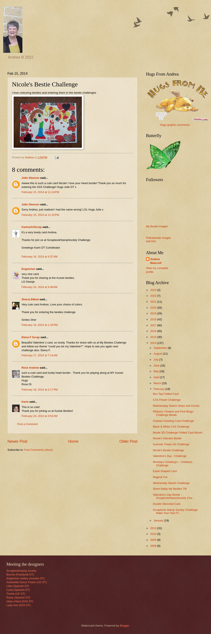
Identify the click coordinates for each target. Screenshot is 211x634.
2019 (153, 313)
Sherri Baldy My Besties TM (170, 488)
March (157, 383)
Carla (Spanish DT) (18, 589)
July (156, 359)
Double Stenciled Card (166, 503)
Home (73, 441)
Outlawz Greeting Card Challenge (173, 420)
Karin (25, 401)
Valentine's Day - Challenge (169, 456)
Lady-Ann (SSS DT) (18, 605)
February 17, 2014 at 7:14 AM (40, 355)
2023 (153, 290)
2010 (153, 533)
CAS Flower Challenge (167, 399)
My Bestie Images (157, 226)
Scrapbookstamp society (21, 570)
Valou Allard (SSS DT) (19, 601)
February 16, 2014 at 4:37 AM (40, 256)
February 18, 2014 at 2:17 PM (40, 389)
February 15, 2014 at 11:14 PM (40, 192)
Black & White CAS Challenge (171, 426)
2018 (153, 319)
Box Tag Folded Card (166, 393)
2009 (153, 539)
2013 (153, 528)
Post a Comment (27, 424)
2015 (153, 337)
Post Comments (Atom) (38, 449)
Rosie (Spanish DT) (18, 597)
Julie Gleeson (30, 177)
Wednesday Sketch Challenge (171, 483)
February (159, 389)
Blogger (124, 625)
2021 (153, 301)
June (156, 365)
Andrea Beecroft (155, 261)
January (158, 520)
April (156, 377)
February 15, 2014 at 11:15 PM (40, 214)
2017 (153, 325)
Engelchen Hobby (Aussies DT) (25, 578)
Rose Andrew (30, 367)
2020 (153, 307)
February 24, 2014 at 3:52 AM (40, 416)
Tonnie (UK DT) (15, 593)
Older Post (128, 441)
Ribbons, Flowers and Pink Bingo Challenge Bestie (173, 413)
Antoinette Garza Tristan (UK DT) (26, 582)
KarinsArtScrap (32, 227)
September (160, 347)
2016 (153, 331)
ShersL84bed (30, 299)
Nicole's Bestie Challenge (168, 450)
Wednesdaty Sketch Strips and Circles (176, 405)
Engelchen (28, 268)
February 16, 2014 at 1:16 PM (40, 324)
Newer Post (17, 441)
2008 (153, 545)
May (156, 371)
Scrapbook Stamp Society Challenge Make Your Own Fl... (175, 511)
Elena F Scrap (31, 337)
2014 (153, 343)
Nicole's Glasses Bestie (167, 438)
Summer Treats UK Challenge (171, 444)
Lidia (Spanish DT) (17, 586)
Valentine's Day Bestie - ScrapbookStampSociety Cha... (173, 496)
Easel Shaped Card (165, 471)
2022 (153, 295)
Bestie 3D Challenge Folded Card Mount (177, 432)
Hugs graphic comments (175, 124)
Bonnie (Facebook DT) (20, 574)
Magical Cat (160, 477)
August (158, 353)
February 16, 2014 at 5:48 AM (40, 287)
